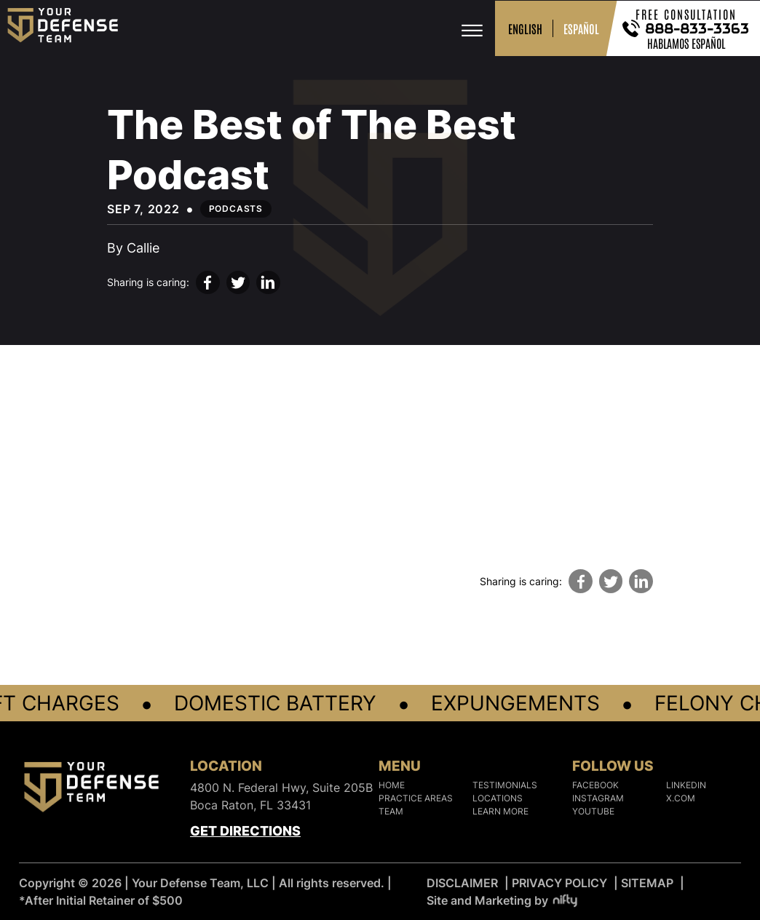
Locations (497, 798)
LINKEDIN (686, 785)
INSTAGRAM (598, 798)
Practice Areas (416, 798)
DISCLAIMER (462, 883)
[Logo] (91, 789)
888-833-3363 (698, 28)
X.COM (680, 798)
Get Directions (245, 830)
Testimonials (504, 785)
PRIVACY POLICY (559, 883)
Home (392, 785)
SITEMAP (647, 883)
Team (391, 811)
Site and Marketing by (503, 900)
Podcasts (236, 208)
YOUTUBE (593, 811)
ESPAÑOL (581, 28)
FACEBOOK (595, 785)
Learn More (500, 811)
